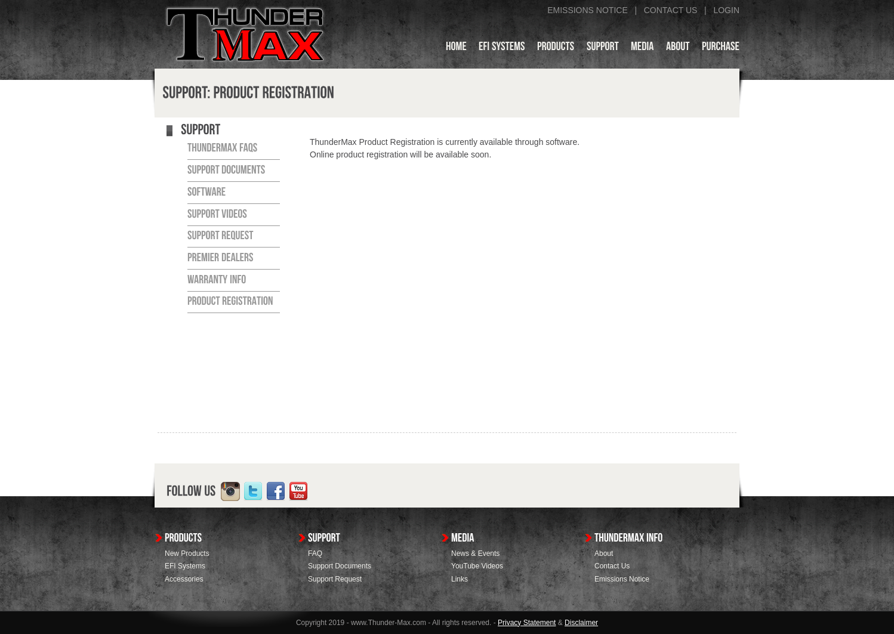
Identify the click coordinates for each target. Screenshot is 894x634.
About (603, 553)
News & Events (475, 553)
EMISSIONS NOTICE (587, 10)
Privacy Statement (527, 622)
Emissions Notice (621, 579)
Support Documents (339, 566)
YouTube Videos (477, 566)
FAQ (315, 553)
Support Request (335, 579)
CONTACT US (671, 10)
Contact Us (612, 566)
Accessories (184, 579)
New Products (187, 553)
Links (459, 579)
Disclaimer (581, 622)
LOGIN (726, 10)
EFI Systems (185, 566)
